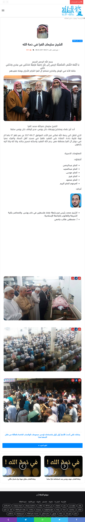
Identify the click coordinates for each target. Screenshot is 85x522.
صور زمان (68, 513)
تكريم (5, 510)
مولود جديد (72, 506)
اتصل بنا (57, 502)
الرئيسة (81, 18)
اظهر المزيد (42, 445)
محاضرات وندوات (30, 506)
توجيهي (54, 513)
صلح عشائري (45, 513)
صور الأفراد (31, 502)
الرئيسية (63, 502)
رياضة (58, 510)
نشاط (60, 513)
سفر (64, 506)
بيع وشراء (38, 510)
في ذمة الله (49, 506)
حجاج (75, 513)
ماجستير (44, 502)
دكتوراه (51, 502)
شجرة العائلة (23, 502)
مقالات (40, 506)
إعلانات (31, 510)
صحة (64, 510)
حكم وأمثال (7, 506)
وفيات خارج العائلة (70, 18)
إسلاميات (72, 510)
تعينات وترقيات (17, 506)
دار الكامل (10, 513)
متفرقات (57, 506)
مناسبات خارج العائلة (32, 513)
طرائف (80, 510)
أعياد (11, 510)
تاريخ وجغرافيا (20, 513)
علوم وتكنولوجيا (48, 510)
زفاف (79, 506)
